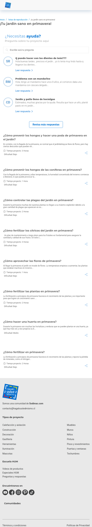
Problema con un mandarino (32, 78)
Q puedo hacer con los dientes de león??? (40, 58)
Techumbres (73, 453)
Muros (70, 430)
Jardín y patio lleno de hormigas (35, 99)
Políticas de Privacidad (78, 525)
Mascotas (7, 453)
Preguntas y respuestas (14, 476)
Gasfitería (7, 439)
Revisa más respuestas (45, 124)
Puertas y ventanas (76, 448)
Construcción (9, 430)
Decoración (8, 434)
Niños (70, 434)
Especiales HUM (10, 472)
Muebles (71, 425)
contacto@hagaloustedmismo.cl (18, 408)
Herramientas (9, 444)
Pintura (70, 439)
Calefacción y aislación (14, 425)
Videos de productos (12, 469)
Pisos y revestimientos (78, 444)
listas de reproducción (17, 20)
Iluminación (8, 448)
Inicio (2, 20)
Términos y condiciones (14, 525)
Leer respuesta (22, 70)
